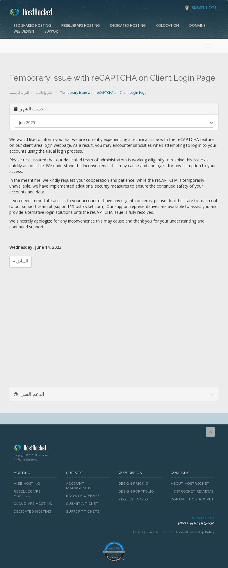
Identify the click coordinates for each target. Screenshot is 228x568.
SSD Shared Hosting (32, 25)
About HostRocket (190, 483)
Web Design (24, 31)
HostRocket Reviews (192, 491)
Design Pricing (133, 483)
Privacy (152, 532)
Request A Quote (135, 499)
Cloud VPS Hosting (33, 504)
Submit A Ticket (82, 504)
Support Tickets (82, 511)
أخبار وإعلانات (44, 92)
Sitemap (168, 532)
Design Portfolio (136, 491)
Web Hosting (27, 483)
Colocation (167, 25)
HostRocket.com (114, 448)
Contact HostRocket (192, 499)
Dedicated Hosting (128, 25)
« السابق (20, 261)
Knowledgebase (83, 496)
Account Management (79, 485)
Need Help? (113, 521)
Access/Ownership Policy (194, 532)
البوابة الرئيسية (19, 92)
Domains (197, 25)
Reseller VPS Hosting (80, 25)
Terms (138, 532)
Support (52, 31)
